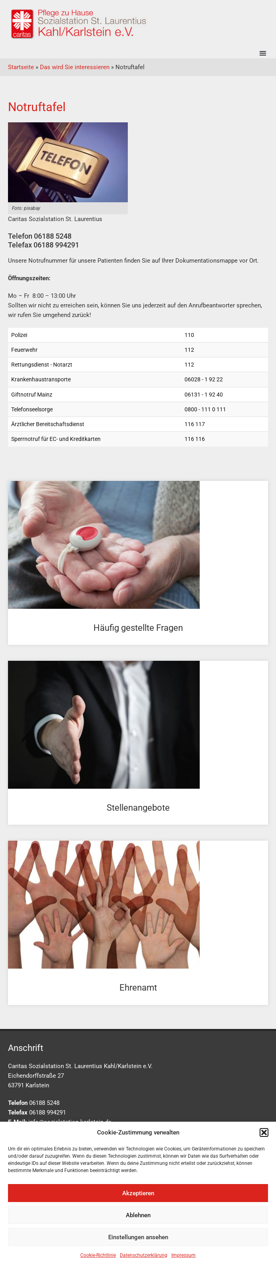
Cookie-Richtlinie (98, 1255)
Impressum (183, 1255)
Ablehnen (138, 1215)
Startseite (21, 67)
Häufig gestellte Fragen (138, 628)
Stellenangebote (138, 808)
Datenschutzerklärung (143, 1255)
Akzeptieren (138, 1193)
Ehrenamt (138, 988)
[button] (264, 1132)
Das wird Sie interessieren (74, 67)
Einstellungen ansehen (138, 1237)
